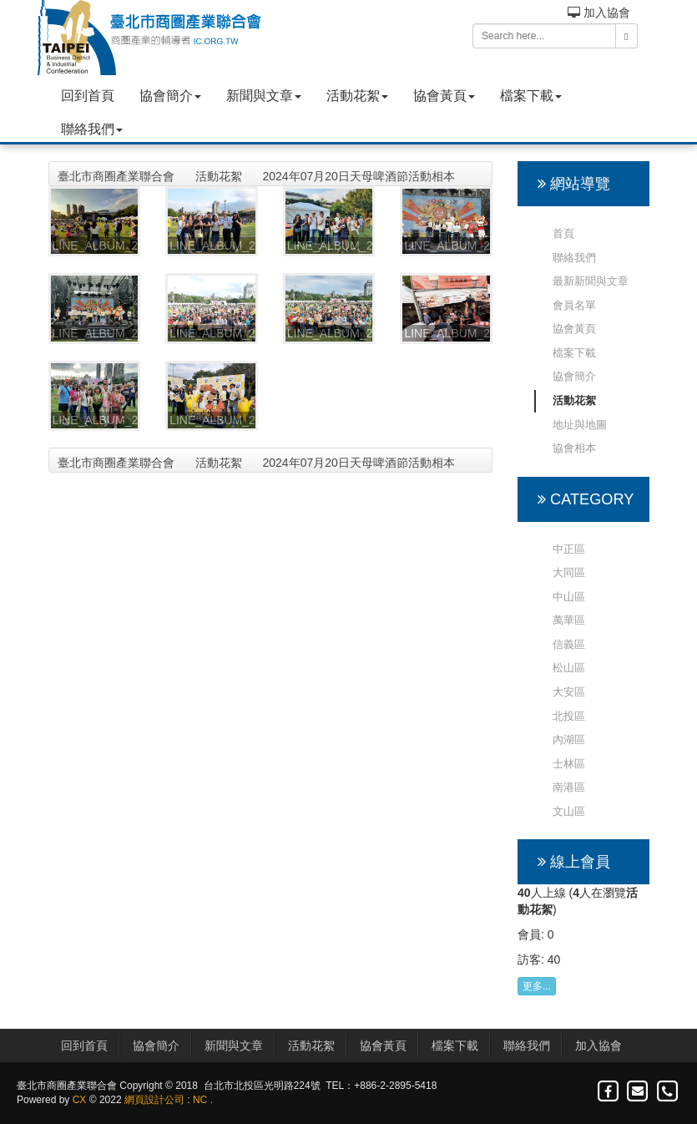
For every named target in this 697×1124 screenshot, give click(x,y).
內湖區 (569, 739)
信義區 (569, 644)
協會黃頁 (444, 96)
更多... (537, 986)
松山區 (569, 667)
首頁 (563, 233)
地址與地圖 (580, 424)
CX (80, 1100)
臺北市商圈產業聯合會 (116, 176)
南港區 (569, 787)
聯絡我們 (92, 129)
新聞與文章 (263, 96)
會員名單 (574, 305)
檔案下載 (531, 96)
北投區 (569, 716)
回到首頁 (87, 96)
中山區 (569, 596)
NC (200, 1100)
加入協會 (599, 12)
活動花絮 (357, 96)
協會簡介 (170, 96)
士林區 (569, 763)
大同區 (569, 572)
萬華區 (569, 620)
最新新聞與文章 (591, 281)
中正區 (569, 549)
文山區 (569, 811)
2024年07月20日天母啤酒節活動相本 (359, 176)
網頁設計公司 (154, 1100)
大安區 (569, 692)
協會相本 (574, 448)
